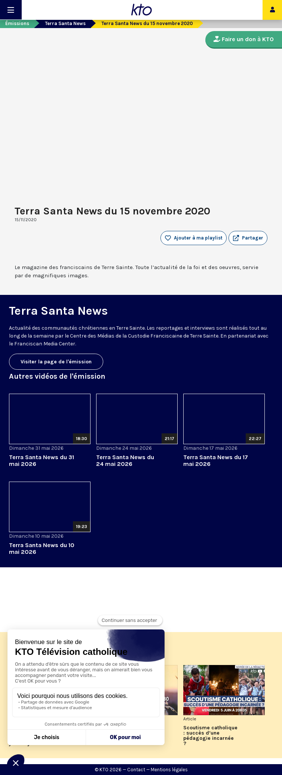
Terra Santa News (65, 23)
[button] (248, 238)
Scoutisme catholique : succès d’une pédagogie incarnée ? (210, 735)
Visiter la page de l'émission (56, 361)
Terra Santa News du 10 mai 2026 (41, 548)
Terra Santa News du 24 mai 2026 (125, 460)
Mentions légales (169, 769)
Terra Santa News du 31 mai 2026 (41, 460)
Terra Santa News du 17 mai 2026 (215, 460)
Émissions (17, 23)
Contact (136, 769)
